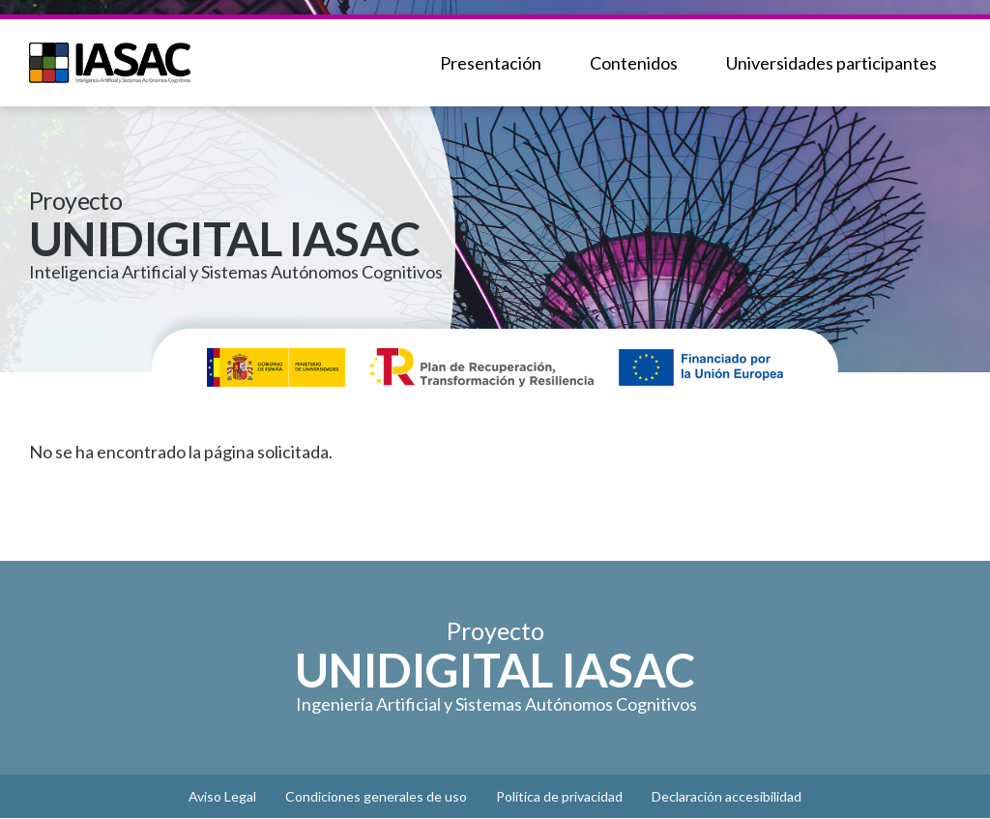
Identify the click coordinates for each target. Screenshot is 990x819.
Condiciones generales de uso (376, 796)
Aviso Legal (222, 796)
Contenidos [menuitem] (634, 62)
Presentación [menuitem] (490, 62)
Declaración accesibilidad (726, 796)
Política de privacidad (559, 796)
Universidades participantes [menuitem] (831, 62)
